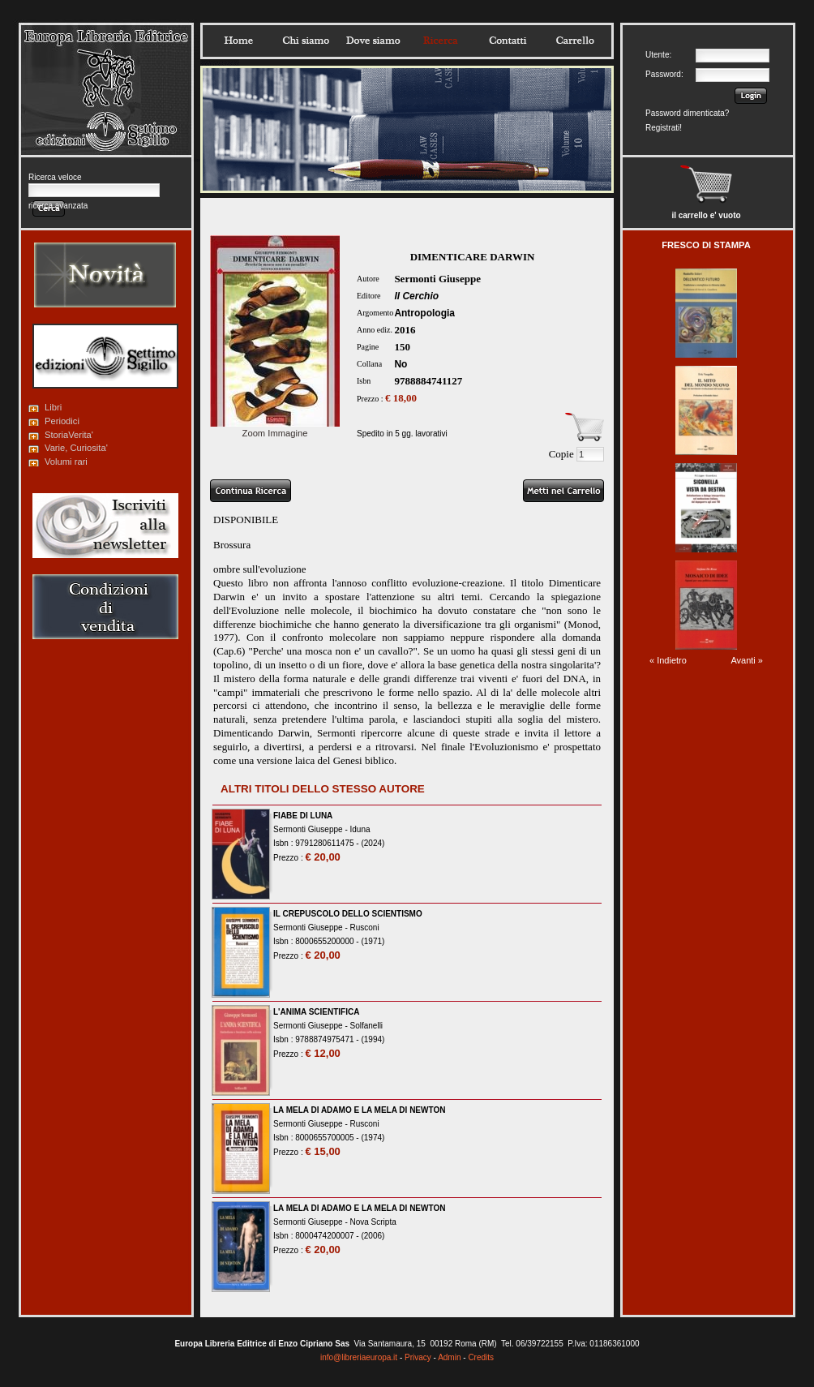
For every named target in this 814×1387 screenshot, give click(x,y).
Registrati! (663, 127)
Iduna (360, 829)
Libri (53, 407)
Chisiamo (305, 40)
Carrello (575, 40)
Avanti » (746, 660)
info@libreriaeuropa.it (358, 1357)
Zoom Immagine (275, 428)
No (400, 364)
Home (238, 40)
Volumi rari (66, 461)
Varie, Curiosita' (76, 448)
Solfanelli (366, 1025)
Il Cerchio (416, 296)
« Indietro (668, 660)
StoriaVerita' (69, 435)
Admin (449, 1357)
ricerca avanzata (58, 205)
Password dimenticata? (687, 113)
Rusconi (364, 927)
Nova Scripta (373, 1221)
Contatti (507, 40)
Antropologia (424, 313)
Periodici (62, 421)
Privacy (418, 1357)
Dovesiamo (373, 40)
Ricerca (440, 40)
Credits (481, 1357)
